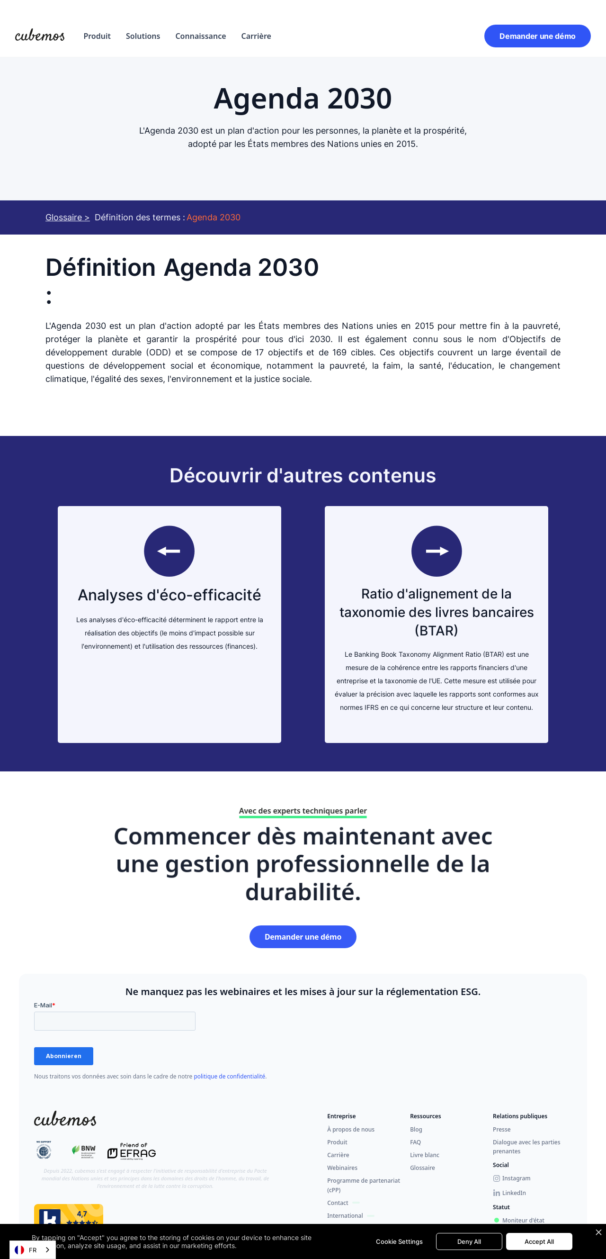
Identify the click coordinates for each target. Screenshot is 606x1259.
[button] (97, 36)
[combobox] (32, 1250)
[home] (39, 36)
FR (25, 1250)
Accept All (539, 1241)
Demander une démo (537, 36)
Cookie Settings (399, 1241)
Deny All (469, 1241)
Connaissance (200, 36)
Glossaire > (67, 217)
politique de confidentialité (229, 1076)
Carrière (256, 36)
